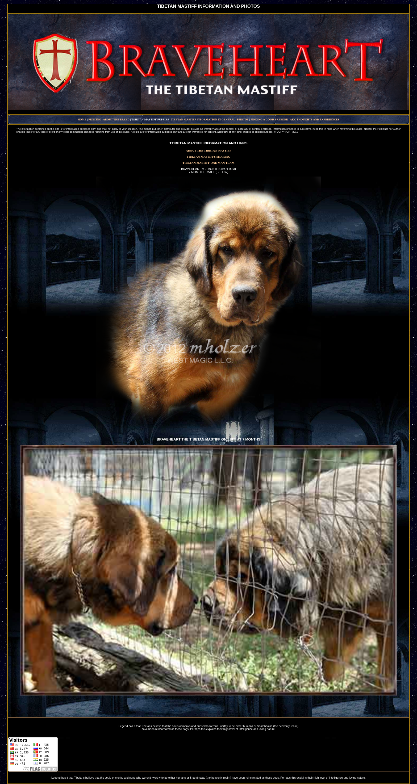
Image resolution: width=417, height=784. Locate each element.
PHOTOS (242, 119)
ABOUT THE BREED (116, 119)
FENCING (94, 119)
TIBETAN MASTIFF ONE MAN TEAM (209, 162)
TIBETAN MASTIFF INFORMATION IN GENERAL (203, 119)
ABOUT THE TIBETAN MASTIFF (208, 150)
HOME (82, 119)
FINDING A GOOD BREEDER (269, 119)
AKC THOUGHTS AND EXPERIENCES (314, 119)
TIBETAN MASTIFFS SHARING (208, 156)
